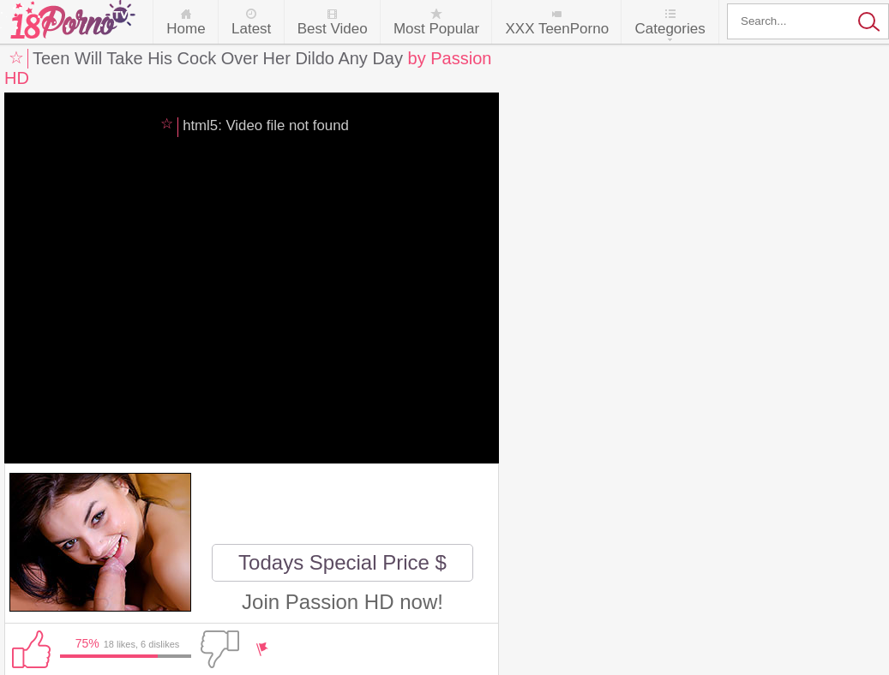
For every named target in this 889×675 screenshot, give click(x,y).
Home (185, 29)
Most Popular (436, 29)
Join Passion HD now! (342, 601)
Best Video (332, 29)
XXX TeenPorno (557, 29)
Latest (251, 29)
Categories (669, 29)
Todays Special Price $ (342, 562)
